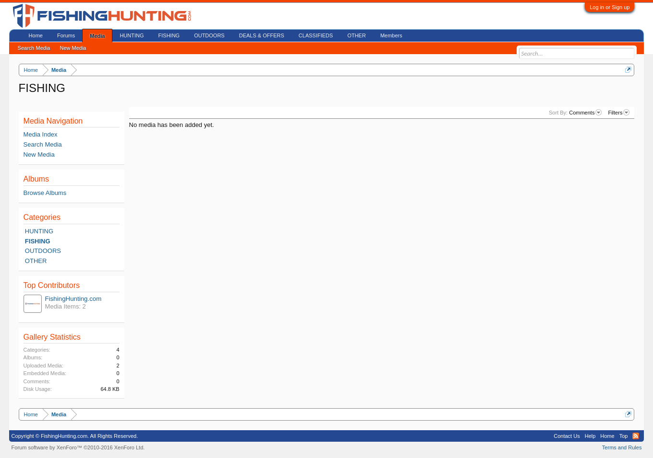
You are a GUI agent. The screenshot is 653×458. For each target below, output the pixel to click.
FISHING (37, 241)
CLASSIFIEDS (316, 35)
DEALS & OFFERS (261, 35)
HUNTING (39, 231)
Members (391, 35)
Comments (585, 112)
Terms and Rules (622, 447)
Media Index (41, 134)
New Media (39, 154)
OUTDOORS (43, 250)
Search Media (43, 144)
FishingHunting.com (73, 298)
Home (36, 35)
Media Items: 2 (65, 306)
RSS (635, 436)
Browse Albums (45, 192)
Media (97, 36)
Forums (66, 35)
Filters (618, 112)
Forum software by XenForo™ (78, 447)
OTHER (36, 260)
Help (590, 436)
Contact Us (567, 436)
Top (623, 436)
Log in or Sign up (609, 7)
